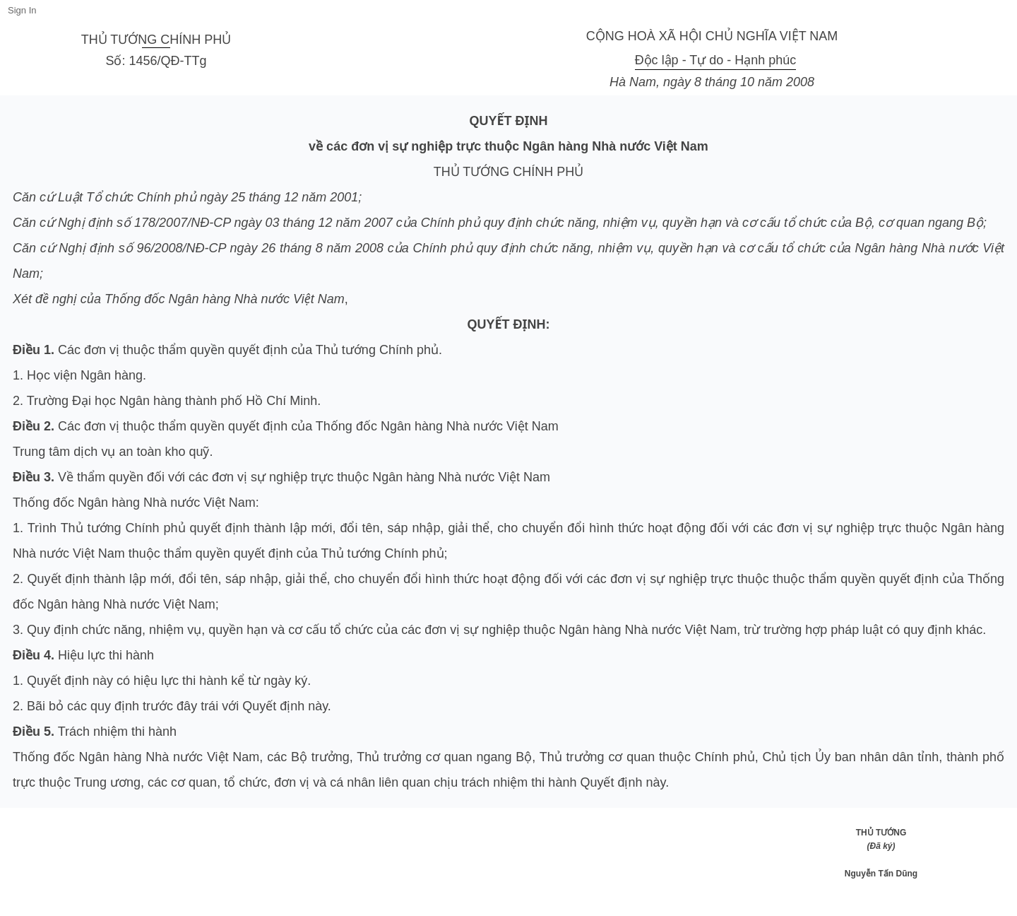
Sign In (22, 10)
